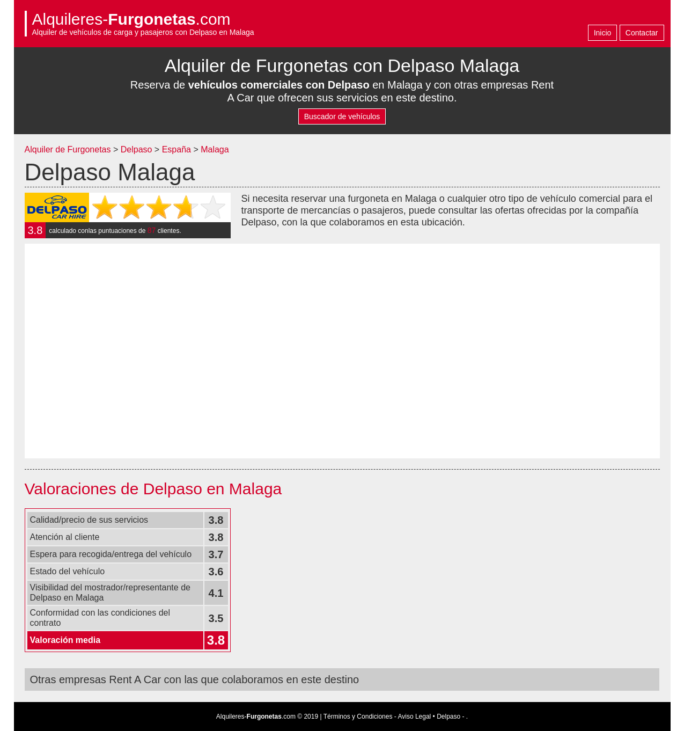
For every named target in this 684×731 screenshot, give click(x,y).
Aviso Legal (414, 716)
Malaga (215, 149)
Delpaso (136, 149)
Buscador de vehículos (342, 116)
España (178, 149)
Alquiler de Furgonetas (68, 149)
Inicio (603, 32)
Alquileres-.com (131, 19)
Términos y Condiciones (358, 716)
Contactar (642, 32)
